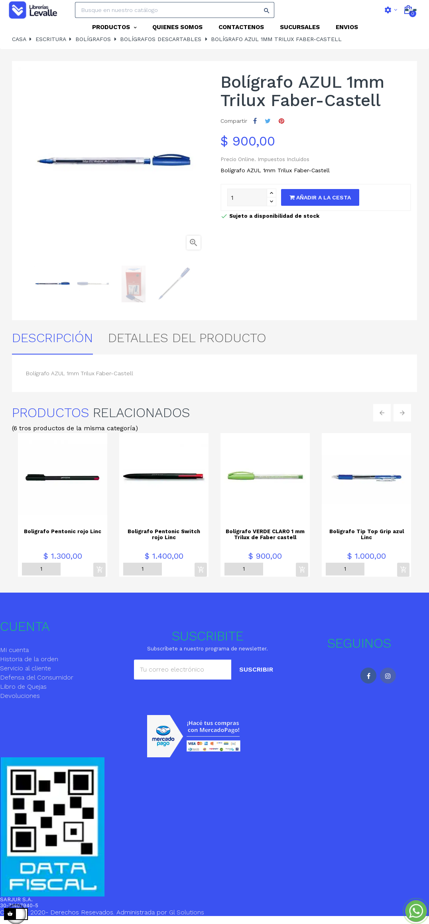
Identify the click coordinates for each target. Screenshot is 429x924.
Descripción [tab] (52, 341)
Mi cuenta (14, 654)
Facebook (368, 679)
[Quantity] (247, 202)
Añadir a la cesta (320, 202)
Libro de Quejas (23, 690)
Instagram (388, 679)
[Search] (174, 10)
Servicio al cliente (25, 672)
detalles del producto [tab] (187, 341)
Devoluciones (20, 699)
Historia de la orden (29, 663)
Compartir (255, 125)
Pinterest (281, 125)
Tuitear (268, 125)
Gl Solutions (186, 916)
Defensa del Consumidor (36, 681)
